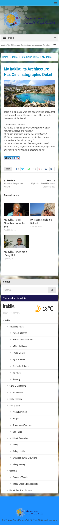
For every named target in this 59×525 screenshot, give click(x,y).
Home (5, 57)
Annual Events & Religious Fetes (26, 484)
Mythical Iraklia (19, 359)
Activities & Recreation (18, 438)
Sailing (15, 444)
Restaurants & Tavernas (22, 425)
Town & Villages (19, 353)
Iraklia (15, 57)
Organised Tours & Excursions (25, 458)
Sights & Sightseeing (17, 386)
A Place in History (20, 346)
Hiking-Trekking (19, 464)
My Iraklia (47, 57)
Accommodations (16, 392)
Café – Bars (17, 432)
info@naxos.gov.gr (50, 520)
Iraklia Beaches (15, 399)
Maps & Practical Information (20, 490)
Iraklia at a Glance (20, 333)
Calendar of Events (20, 477)
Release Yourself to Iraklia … (24, 339)
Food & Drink (14, 405)
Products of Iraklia (20, 412)
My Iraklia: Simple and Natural (16, 183)
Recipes (16, 418)
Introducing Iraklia (30, 57)
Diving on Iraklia (19, 451)
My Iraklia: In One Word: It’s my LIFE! (16, 253)
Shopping (16, 379)
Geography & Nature (21, 366)
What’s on (13, 471)
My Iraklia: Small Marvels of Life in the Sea (43, 183)
